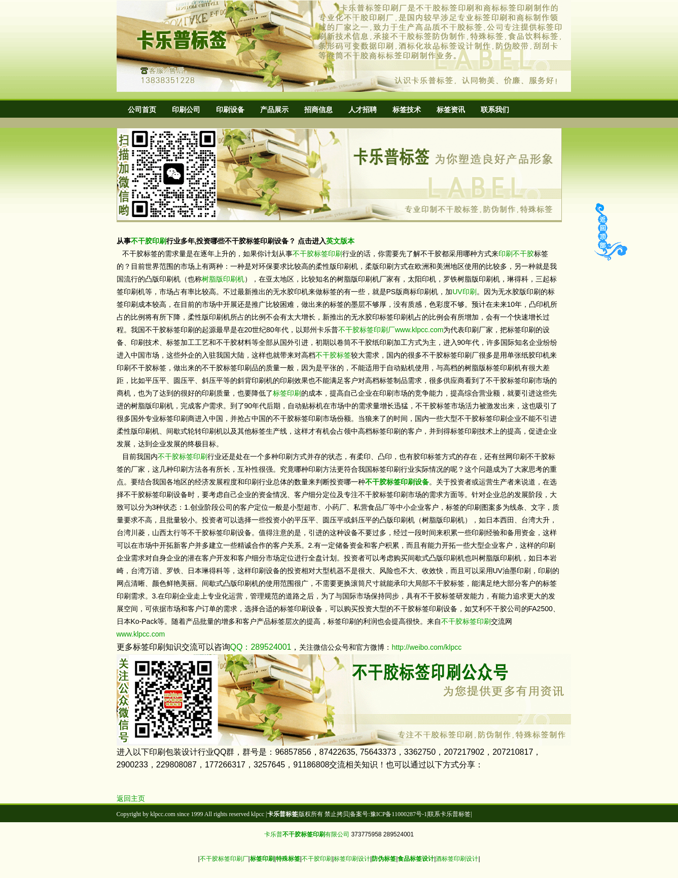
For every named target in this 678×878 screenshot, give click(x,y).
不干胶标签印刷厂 (366, 330)
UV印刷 (464, 292)
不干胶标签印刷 (317, 254)
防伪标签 (384, 858)
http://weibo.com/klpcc (426, 647)
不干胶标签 (333, 355)
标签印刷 (287, 393)
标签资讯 (451, 110)
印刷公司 (186, 110)
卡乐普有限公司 (306, 834)
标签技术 (406, 110)
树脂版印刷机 (223, 279)
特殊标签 (288, 858)
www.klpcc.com (419, 330)
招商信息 (318, 110)
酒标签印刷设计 (457, 858)
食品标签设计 (416, 858)
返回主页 (131, 798)
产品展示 (274, 110)
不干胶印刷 (148, 241)
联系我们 (495, 110)
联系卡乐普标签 (449, 814)
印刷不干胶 (516, 254)
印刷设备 (230, 110)
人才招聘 (362, 110)
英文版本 (340, 241)
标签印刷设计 (352, 858)
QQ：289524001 (261, 647)
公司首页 (142, 110)
